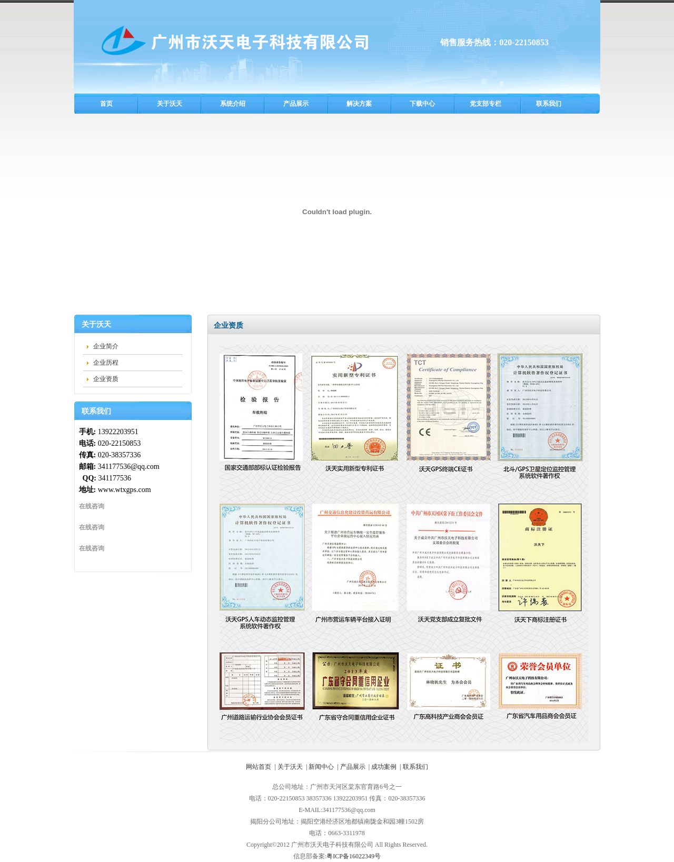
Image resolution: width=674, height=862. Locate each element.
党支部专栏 (485, 103)
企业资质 (105, 379)
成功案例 (384, 766)
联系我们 (548, 103)
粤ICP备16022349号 (353, 856)
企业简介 (105, 346)
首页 (106, 103)
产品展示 (296, 103)
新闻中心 (321, 766)
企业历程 (105, 362)
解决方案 (359, 103)
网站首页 (258, 766)
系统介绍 (232, 103)
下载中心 (422, 103)
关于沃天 (169, 103)
